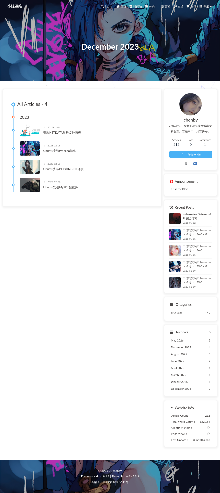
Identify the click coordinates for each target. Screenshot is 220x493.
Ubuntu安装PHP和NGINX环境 (63, 169)
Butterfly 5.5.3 (130, 476)
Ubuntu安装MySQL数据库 (60, 187)
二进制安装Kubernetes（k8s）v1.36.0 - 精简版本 (197, 232)
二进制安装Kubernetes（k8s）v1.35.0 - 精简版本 (197, 264)
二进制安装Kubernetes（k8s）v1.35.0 (197, 280)
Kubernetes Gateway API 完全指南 (197, 216)
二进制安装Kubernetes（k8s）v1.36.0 (197, 248)
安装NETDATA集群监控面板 (62, 132)
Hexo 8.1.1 (102, 476)
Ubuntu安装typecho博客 (59, 151)
